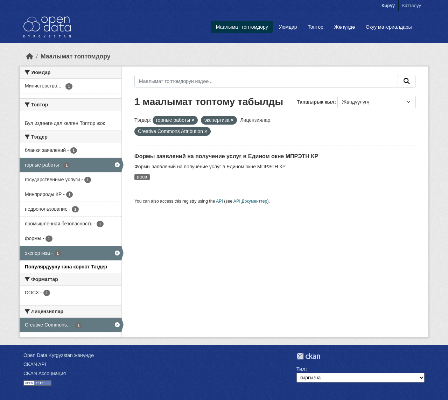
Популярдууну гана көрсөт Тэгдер (66, 266)
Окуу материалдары (389, 27)
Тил (301, 369)
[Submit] (407, 81)
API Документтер (250, 201)
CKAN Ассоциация (44, 373)
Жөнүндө (344, 27)
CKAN (308, 356)
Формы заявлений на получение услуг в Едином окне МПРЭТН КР (226, 156)
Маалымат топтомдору (242, 27)
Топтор (315, 27)
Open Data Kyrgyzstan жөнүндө (58, 355)
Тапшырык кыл (315, 102)
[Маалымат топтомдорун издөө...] (266, 81)
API (219, 201)
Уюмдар (288, 27)
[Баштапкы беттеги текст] (29, 56)
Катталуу (411, 5)
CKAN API (34, 364)
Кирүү (388, 5)
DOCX (142, 177)
